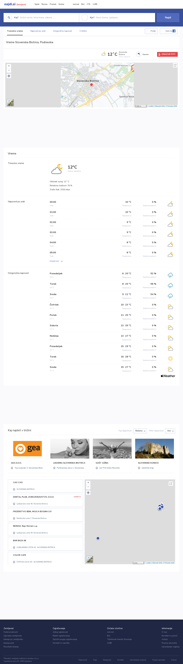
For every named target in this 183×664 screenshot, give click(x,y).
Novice (44, 4)
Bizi (82, 4)
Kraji (95, 660)
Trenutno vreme (15, 31)
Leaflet (151, 106)
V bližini (82, 31)
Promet (53, 4)
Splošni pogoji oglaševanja (65, 639)
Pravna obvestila (169, 643)
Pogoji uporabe (158, 660)
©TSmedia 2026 (171, 106)
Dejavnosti (82, 660)
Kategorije (107, 660)
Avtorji (165, 639)
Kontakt (120, 660)
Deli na (170, 30)
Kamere (146, 54)
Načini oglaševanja (61, 635)
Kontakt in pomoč (169, 635)
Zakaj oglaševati (60, 632)
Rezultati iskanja (11, 646)
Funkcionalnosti (11, 632)
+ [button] (9, 66)
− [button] (9, 70)
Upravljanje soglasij (170, 646)
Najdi (168, 17)
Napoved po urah (38, 31)
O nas (164, 632)
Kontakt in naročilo (61, 643)
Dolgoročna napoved (62, 31)
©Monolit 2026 (160, 106)
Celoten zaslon (175, 65)
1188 (95, 4)
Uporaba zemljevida (13, 635)
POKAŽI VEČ (54, 261)
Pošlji (153, 31)
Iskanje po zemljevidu (13, 639)
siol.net (76, 4)
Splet (37, 4)
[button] (9, 76)
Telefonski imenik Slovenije (119, 639)
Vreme (61, 4)
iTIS (88, 4)
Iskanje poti (9, 643)
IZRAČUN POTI (168, 54)
